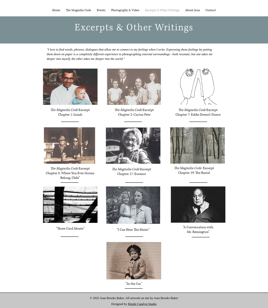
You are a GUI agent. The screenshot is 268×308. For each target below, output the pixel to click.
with (210, 227)
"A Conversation (194, 227)
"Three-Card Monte (69, 228)
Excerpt (84, 110)
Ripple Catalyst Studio (142, 304)
